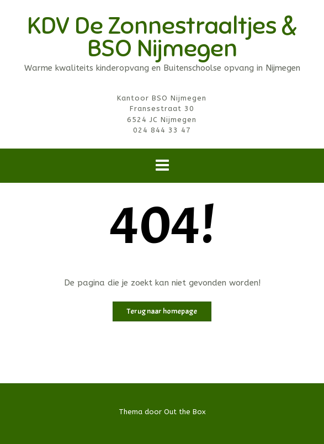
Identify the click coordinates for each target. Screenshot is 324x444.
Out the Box (185, 412)
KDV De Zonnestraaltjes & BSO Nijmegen (162, 37)
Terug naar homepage (162, 311)
